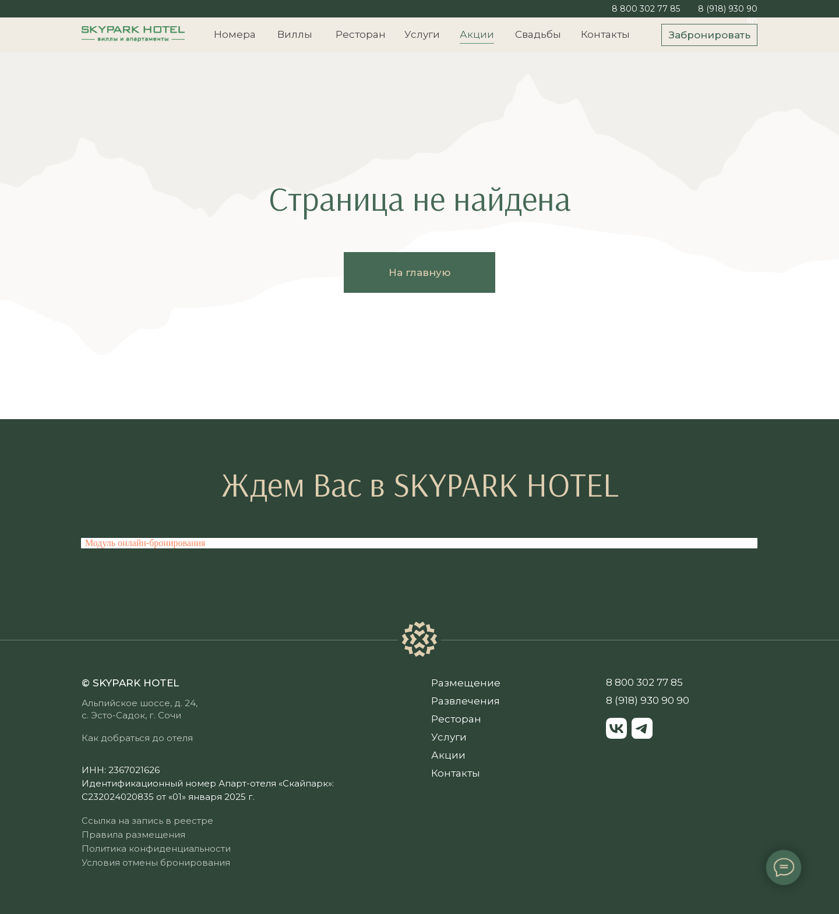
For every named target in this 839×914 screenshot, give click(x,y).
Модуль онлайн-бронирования (145, 543)
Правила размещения (133, 834)
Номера (235, 34)
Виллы (294, 34)
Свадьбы (538, 34)
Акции (477, 34)
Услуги (422, 34)
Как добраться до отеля (137, 737)
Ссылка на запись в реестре (147, 820)
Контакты (605, 34)
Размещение (465, 683)
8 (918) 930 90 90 (647, 700)
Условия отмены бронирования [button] (156, 862)
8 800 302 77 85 (646, 8)
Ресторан (361, 34)
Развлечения (465, 701)
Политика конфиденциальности (156, 848)
